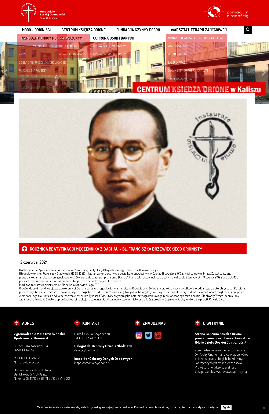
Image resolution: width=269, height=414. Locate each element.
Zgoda (226, 407)
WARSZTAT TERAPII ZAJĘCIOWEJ (199, 29)
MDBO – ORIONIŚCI (36, 29)
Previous (5, 73)
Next (263, 73)
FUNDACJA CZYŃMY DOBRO (138, 29)
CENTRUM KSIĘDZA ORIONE (84, 29)
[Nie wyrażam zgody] (264, 408)
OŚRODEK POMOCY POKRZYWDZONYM (52, 38)
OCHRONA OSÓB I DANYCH (113, 38)
